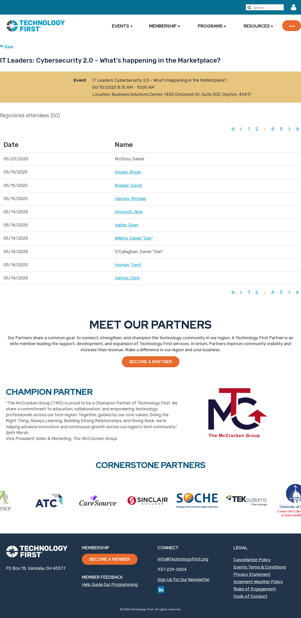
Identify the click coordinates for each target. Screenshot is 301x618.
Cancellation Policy (252, 559)
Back (9, 47)
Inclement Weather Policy (258, 581)
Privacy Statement (252, 574)
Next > (289, 129)
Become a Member (109, 559)
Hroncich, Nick (129, 211)
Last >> (297, 129)
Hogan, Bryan (128, 172)
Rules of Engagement (255, 589)
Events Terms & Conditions (260, 567)
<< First (233, 129)
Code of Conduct (250, 596)
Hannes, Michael (130, 198)
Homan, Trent (128, 264)
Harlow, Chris (127, 278)
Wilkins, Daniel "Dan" (134, 238)
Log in (294, 7)
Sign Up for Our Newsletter (184, 579)
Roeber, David (128, 185)
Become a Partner (150, 361)
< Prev (241, 129)
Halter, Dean (127, 225)
